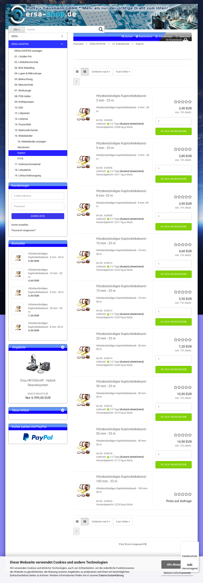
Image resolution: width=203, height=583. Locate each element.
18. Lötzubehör (22, 174)
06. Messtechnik (23, 89)
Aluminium (23, 151)
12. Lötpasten (22, 117)
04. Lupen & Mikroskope (27, 77)
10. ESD (18, 111)
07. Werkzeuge (22, 94)
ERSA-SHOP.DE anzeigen (28, 55)
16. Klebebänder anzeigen (31, 145)
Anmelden (38, 220)
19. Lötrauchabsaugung (27, 180)
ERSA (14, 40)
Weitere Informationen (177, 572)
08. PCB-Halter (22, 100)
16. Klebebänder (23, 140)
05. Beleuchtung (23, 83)
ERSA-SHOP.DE (20, 48)
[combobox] (101, 76)
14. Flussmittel (22, 128)
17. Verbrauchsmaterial (27, 168)
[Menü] (196, 543)
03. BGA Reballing (24, 72)
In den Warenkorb (174, 135)
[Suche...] (16, 29)
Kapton (21, 157)
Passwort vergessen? (23, 234)
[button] (144, 41)
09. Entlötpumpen (24, 106)
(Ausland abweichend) (132, 128)
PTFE (20, 162)
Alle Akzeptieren (177, 564)
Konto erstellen (19, 229)
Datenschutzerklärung (111, 575)
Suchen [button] (127, 41)
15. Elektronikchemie (26, 134)
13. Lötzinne (21, 123)
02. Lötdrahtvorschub (26, 66)
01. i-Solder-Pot (23, 60)
